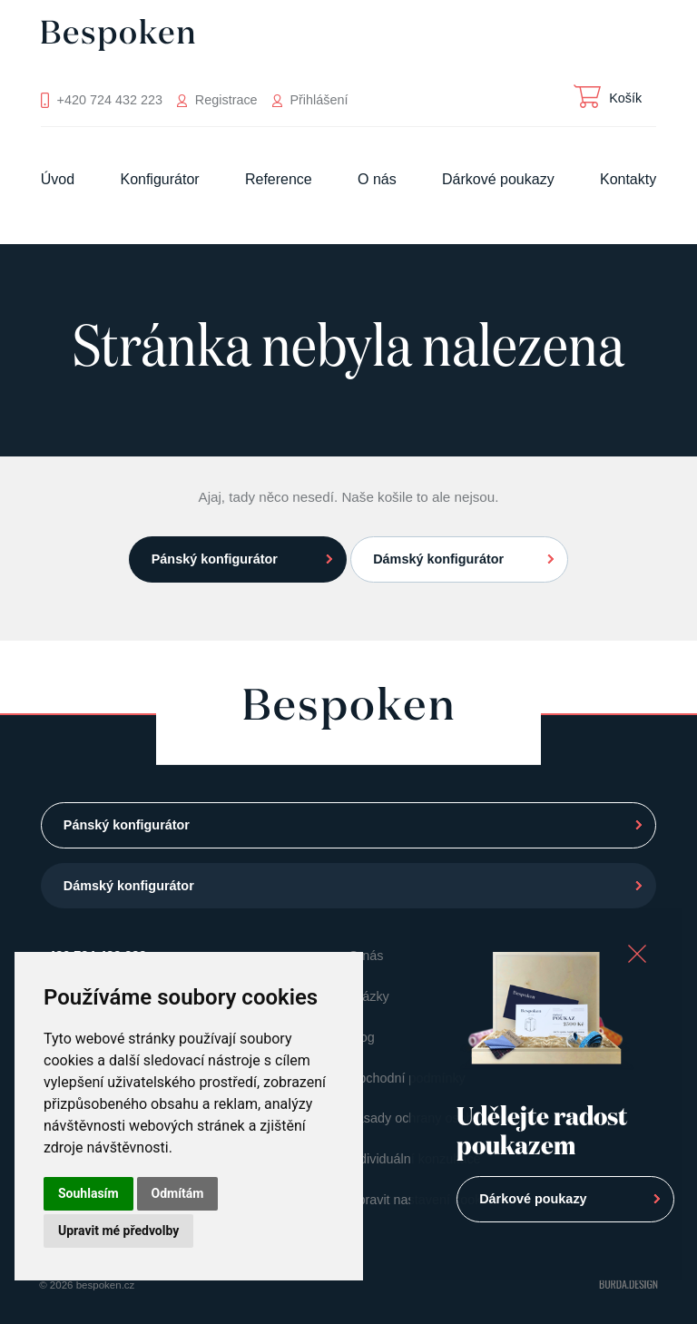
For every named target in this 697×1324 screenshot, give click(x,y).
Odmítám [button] (178, 1193)
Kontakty (628, 179)
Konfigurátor (159, 179)
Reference (278, 179)
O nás (377, 179)
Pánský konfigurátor (215, 559)
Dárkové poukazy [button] (532, 1199)
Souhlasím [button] (88, 1193)
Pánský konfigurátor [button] (127, 825)
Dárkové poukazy (498, 179)
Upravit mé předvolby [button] (118, 1230)
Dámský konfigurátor (438, 559)
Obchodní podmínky (407, 1078)
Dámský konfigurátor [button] (129, 885)
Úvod (57, 179)
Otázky (368, 996)
